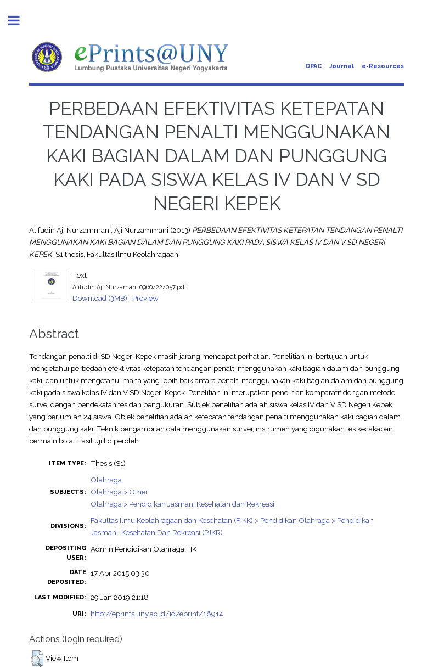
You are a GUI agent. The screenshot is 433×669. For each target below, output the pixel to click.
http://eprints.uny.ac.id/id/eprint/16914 (157, 613)
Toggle (20, 20)
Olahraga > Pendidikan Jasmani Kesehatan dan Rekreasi (182, 503)
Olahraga (106, 479)
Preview (145, 298)
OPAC (313, 66)
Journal (341, 66)
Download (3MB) (99, 298)
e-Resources (383, 66)
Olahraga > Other (119, 491)
